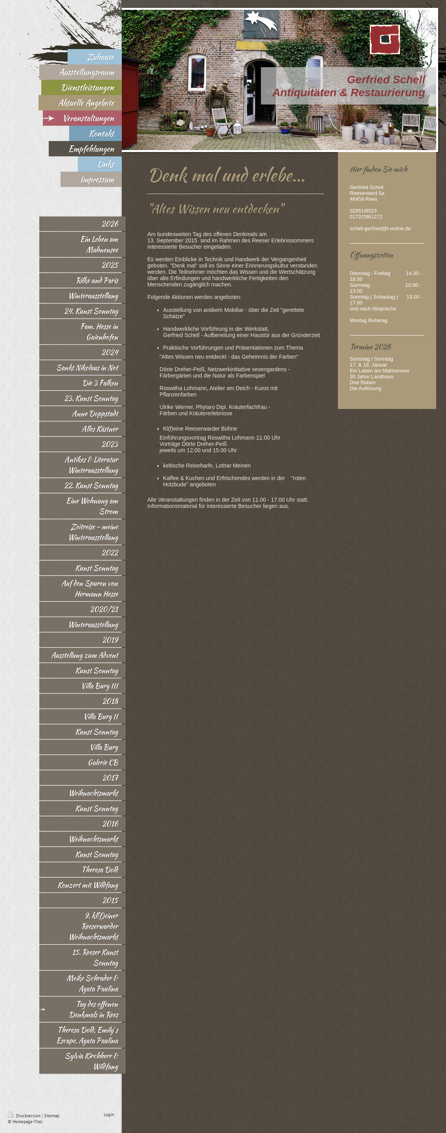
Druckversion (25, 1115)
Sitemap (51, 1115)
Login (109, 1114)
